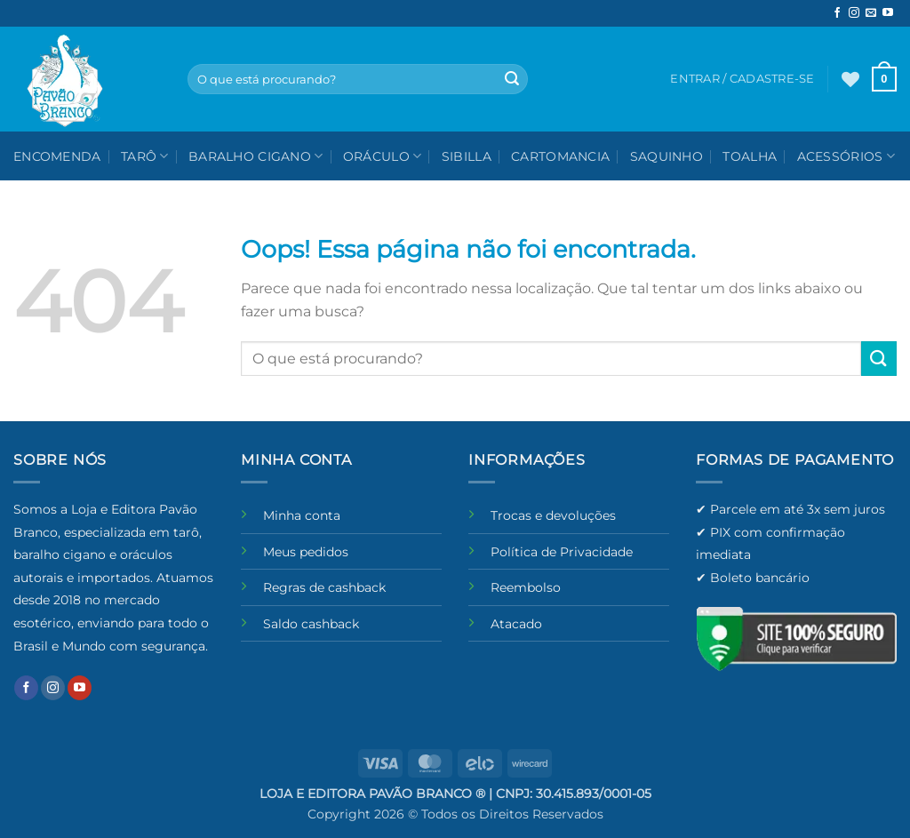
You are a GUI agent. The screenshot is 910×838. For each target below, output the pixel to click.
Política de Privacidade (562, 552)
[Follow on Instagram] (854, 13)
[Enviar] (512, 79)
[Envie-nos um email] (871, 13)
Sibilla (466, 156)
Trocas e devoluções (553, 515)
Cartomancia (560, 156)
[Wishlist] (850, 79)
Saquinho (666, 156)
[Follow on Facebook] (837, 13)
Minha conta (301, 515)
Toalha (749, 156)
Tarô (145, 156)
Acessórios (846, 156)
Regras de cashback (324, 587)
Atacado (516, 624)
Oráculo (382, 156)
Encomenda (57, 156)
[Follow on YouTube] (887, 13)
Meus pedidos (305, 552)
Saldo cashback (311, 624)
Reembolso (526, 587)
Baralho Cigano (255, 156)
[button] (884, 79)
